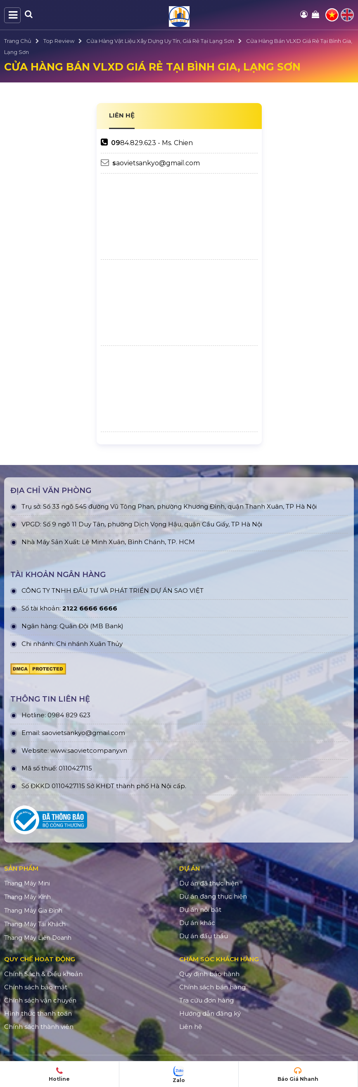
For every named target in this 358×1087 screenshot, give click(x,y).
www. (58, 750)
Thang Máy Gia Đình (33, 910)
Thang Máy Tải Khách (35, 924)
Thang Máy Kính (27, 897)
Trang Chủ (17, 41)
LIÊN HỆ (122, 115)
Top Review (58, 41)
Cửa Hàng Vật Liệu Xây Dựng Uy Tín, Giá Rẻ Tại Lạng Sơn (160, 41)
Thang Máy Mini (27, 883)
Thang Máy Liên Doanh (37, 937)
